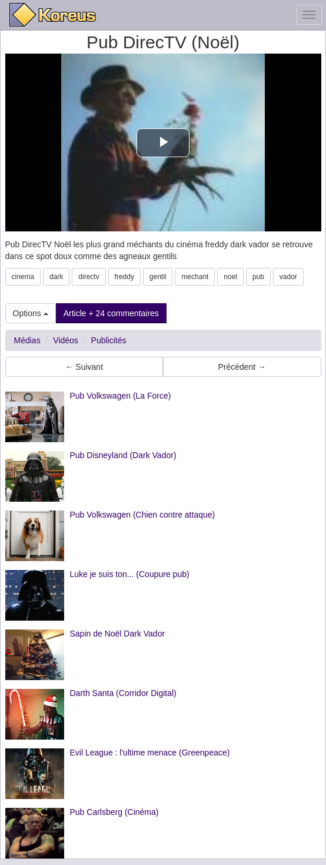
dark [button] (56, 277)
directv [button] (88, 277)
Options (30, 313)
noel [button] (230, 277)
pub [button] (258, 277)
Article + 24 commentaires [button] (111, 313)
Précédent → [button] (242, 367)
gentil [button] (158, 277)
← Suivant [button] (84, 367)
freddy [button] (124, 277)
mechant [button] (194, 277)
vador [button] (288, 277)
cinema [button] (23, 277)
